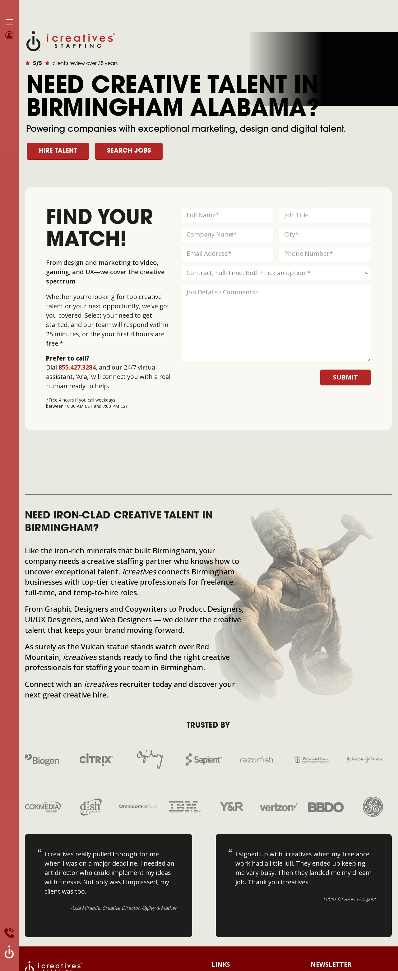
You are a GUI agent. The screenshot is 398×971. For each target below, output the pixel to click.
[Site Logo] (70, 41)
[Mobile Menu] (9, 22)
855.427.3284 (77, 367)
